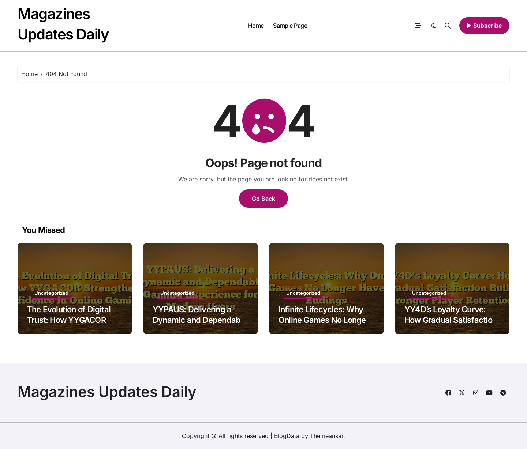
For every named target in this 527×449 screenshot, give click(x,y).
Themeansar (326, 435)
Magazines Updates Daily (107, 392)
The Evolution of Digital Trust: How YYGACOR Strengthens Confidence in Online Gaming (71, 325)
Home (256, 25)
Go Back (263, 198)
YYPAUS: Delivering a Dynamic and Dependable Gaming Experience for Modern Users (200, 325)
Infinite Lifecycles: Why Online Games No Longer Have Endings (324, 320)
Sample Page (290, 25)
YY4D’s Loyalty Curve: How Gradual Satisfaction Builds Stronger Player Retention (450, 325)
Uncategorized (51, 293)
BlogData (286, 435)
